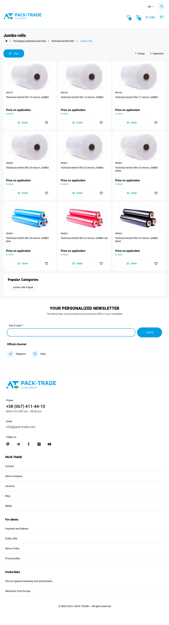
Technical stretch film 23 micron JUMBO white (136, 169)
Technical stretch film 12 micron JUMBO (82, 97)
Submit (149, 332)
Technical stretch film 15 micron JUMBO (27, 97)
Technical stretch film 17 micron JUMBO (136, 97)
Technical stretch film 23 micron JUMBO (82, 167)
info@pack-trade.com (20, 427)
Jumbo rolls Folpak (23, 287)
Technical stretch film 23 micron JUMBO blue (27, 240)
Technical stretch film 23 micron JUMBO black (136, 240)
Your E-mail (15, 325)
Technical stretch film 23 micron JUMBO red (84, 238)
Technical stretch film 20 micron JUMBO (27, 167)
